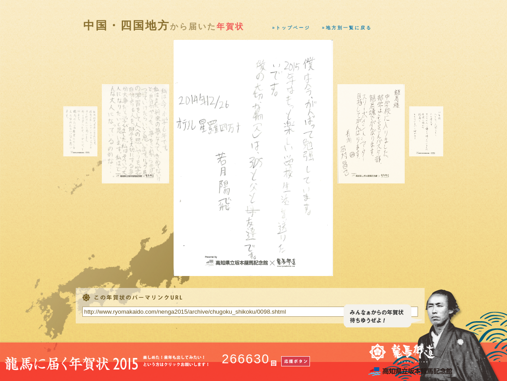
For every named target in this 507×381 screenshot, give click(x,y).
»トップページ (291, 27)
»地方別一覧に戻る (347, 27)
